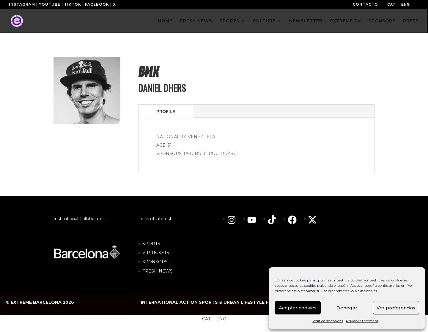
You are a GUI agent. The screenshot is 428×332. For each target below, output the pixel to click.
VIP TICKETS (155, 252)
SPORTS (229, 21)
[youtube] (254, 219)
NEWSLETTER (305, 21)
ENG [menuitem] (405, 4)
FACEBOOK (97, 4)
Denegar (346, 308)
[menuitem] (391, 4)
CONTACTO (365, 4)
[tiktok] (275, 219)
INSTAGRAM (22, 4)
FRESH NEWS (196, 21)
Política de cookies (327, 321)
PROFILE (165, 111)
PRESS (410, 21)
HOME (165, 21)
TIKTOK (72, 4)
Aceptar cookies (298, 308)
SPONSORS (382, 21)
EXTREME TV (345, 21)
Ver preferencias (396, 308)
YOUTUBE (49, 4)
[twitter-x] (314, 219)
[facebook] (295, 219)
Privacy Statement (362, 321)
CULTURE (264, 21)
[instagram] (234, 219)
